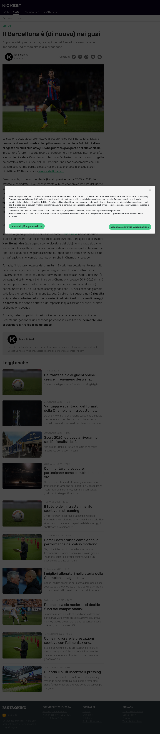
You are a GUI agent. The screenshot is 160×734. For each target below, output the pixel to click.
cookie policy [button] (142, 196)
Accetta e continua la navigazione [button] (130, 227)
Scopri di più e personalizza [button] (26, 226)
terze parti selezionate (54, 199)
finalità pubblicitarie (44, 205)
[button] (150, 192)
